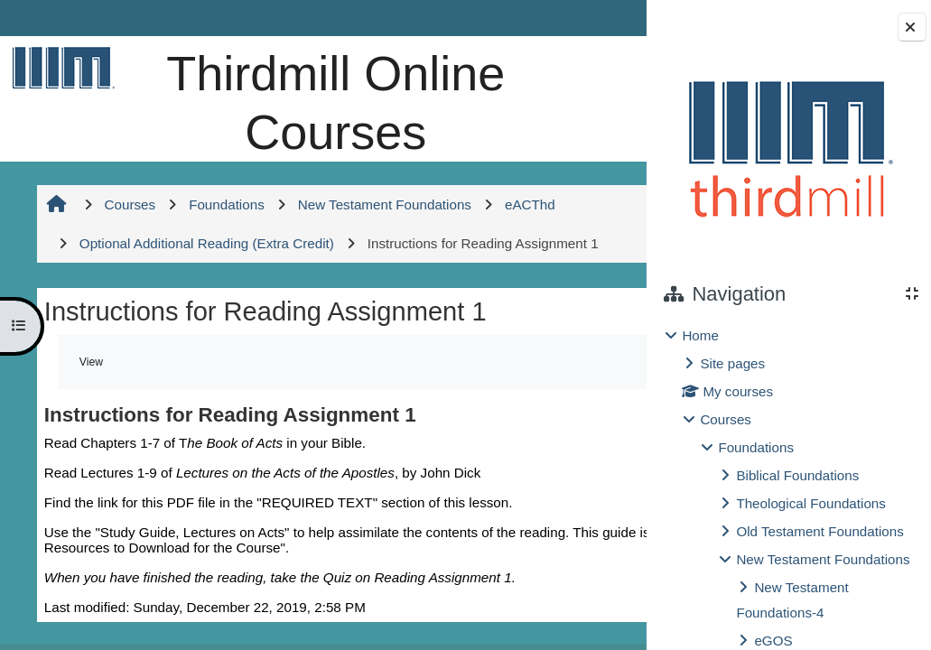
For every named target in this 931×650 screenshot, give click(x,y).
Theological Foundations (810, 503)
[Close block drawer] (912, 27)
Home (700, 335)
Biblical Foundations (797, 475)
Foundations (756, 447)
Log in (595, 17)
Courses (725, 419)
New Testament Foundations (822, 559)
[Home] (60, 67)
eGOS (773, 640)
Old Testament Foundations (819, 531)
